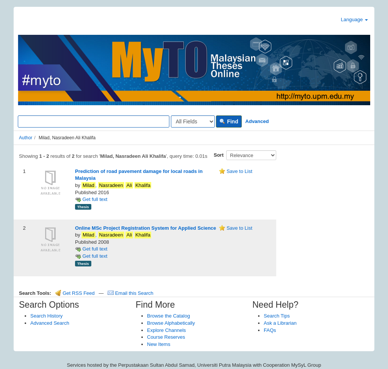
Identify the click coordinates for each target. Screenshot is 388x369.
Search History (46, 316)
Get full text (91, 199)
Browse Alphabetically (171, 323)
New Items (158, 344)
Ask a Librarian (280, 323)
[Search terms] (93, 121)
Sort (219, 155)
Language (354, 19)
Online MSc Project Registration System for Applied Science (145, 228)
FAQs (270, 330)
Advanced (257, 121)
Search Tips (277, 316)
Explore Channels (166, 330)
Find (228, 121)
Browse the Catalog (168, 316)
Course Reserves (166, 337)
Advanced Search (49, 323)
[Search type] (193, 121)
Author (25, 137)
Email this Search (130, 293)
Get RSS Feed (75, 293)
